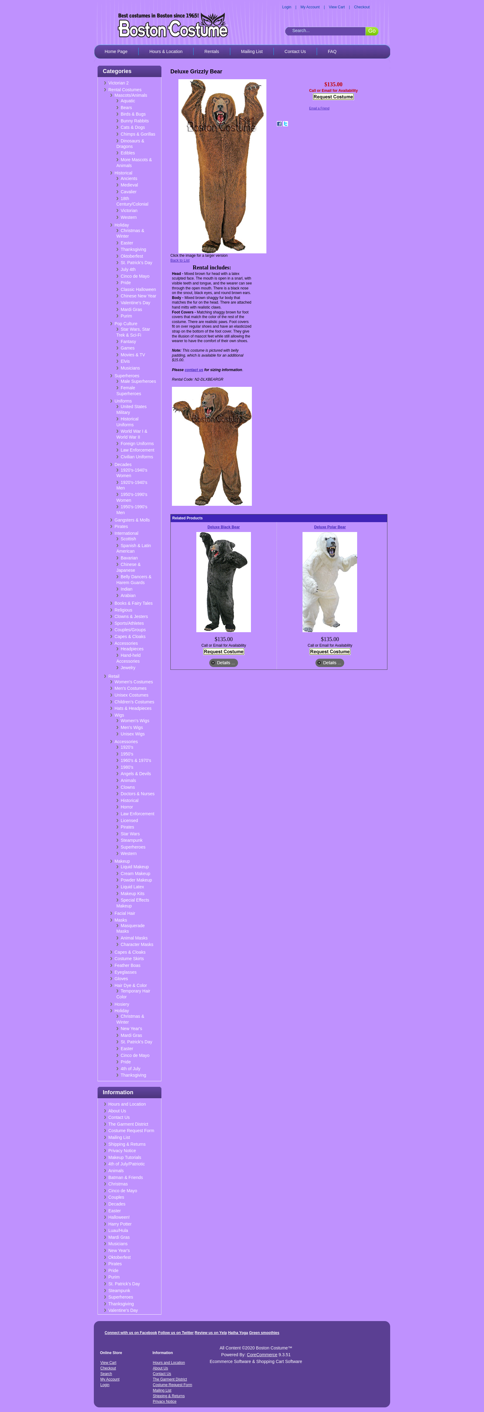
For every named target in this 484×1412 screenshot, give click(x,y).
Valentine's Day (135, 302)
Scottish (128, 538)
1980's (127, 767)
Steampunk (132, 840)
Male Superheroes (138, 381)
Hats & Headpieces (133, 708)
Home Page (116, 51)
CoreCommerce (262, 1354)
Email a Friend (319, 108)
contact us (194, 370)
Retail (113, 676)
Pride (126, 282)
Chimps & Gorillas (138, 134)
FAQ (332, 51)
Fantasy (128, 341)
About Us (117, 1110)
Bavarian (129, 557)
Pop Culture (126, 323)
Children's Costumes (134, 701)
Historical (123, 172)
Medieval (129, 184)
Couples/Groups (130, 629)
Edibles (128, 152)
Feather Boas (127, 965)
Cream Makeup (135, 873)
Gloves (121, 978)
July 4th (128, 269)
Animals (128, 780)
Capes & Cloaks (130, 636)
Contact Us (295, 51)
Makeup (122, 861)
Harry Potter (119, 1224)
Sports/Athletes (129, 623)
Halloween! (119, 1217)
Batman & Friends (125, 1177)
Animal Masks (134, 937)
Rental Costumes (124, 89)
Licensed (129, 820)
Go (372, 31)
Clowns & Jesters (131, 616)
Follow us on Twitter (176, 1333)
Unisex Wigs (133, 733)
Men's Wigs (132, 727)
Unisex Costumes (131, 695)
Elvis (125, 361)
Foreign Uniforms (137, 443)
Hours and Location (127, 1104)
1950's (127, 753)
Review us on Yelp (211, 1333)
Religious (123, 610)
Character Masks (137, 944)
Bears (126, 107)
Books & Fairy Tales (133, 603)
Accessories (126, 643)
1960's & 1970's (136, 760)
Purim (126, 315)
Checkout (362, 7)
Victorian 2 (118, 82)
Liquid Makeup (135, 866)
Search (106, 1374)
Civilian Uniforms (137, 456)
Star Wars (130, 833)
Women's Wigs (135, 720)
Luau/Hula (118, 1230)
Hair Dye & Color (131, 985)
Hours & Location (165, 51)
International (126, 533)
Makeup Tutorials (124, 1157)
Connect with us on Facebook (131, 1333)
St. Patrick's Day (136, 262)
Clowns (128, 787)
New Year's (131, 1028)
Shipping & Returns (127, 1144)
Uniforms (123, 401)
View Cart (337, 7)
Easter (127, 242)
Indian (126, 589)
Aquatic (128, 100)
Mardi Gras (131, 309)
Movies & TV (133, 354)
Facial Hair (125, 913)
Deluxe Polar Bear (330, 527)
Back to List (180, 260)
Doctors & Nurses (138, 793)
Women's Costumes (134, 681)
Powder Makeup (136, 880)
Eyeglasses (126, 972)
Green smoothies (264, 1333)
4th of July (130, 1068)
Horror (127, 806)
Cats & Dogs (133, 127)
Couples (116, 1197)
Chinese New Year (138, 295)
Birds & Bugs (133, 114)
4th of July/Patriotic (126, 1163)
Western (129, 217)
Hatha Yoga (238, 1333)
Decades (123, 464)
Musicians (130, 368)
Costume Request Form (131, 1130)
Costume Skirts (129, 958)
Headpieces (132, 648)
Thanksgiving (133, 249)
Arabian (128, 595)
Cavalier (128, 191)
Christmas (118, 1183)
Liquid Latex (132, 886)
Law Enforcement (137, 450)
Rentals (211, 51)
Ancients (129, 178)
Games (128, 348)
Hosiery (122, 1004)
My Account (310, 7)
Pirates (121, 526)
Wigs (119, 715)
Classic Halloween (138, 289)
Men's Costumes (131, 688)
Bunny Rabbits (135, 120)
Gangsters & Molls (132, 520)
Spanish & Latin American (133, 548)
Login (286, 7)
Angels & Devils (136, 773)
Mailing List (252, 51)
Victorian (129, 210)
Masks (121, 920)
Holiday (122, 225)
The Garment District (128, 1124)
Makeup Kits (132, 893)
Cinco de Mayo (135, 276)
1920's (127, 747)
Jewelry (128, 667)
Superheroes (127, 375)
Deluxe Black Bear (223, 527)
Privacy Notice (122, 1150)
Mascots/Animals (131, 95)
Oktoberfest (132, 256)
